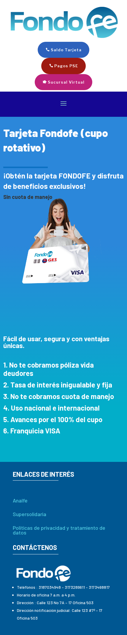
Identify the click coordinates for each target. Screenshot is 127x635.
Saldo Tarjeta (66, 49)
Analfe (20, 500)
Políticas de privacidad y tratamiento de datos (59, 530)
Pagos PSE (66, 65)
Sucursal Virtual (66, 82)
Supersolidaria (29, 514)
